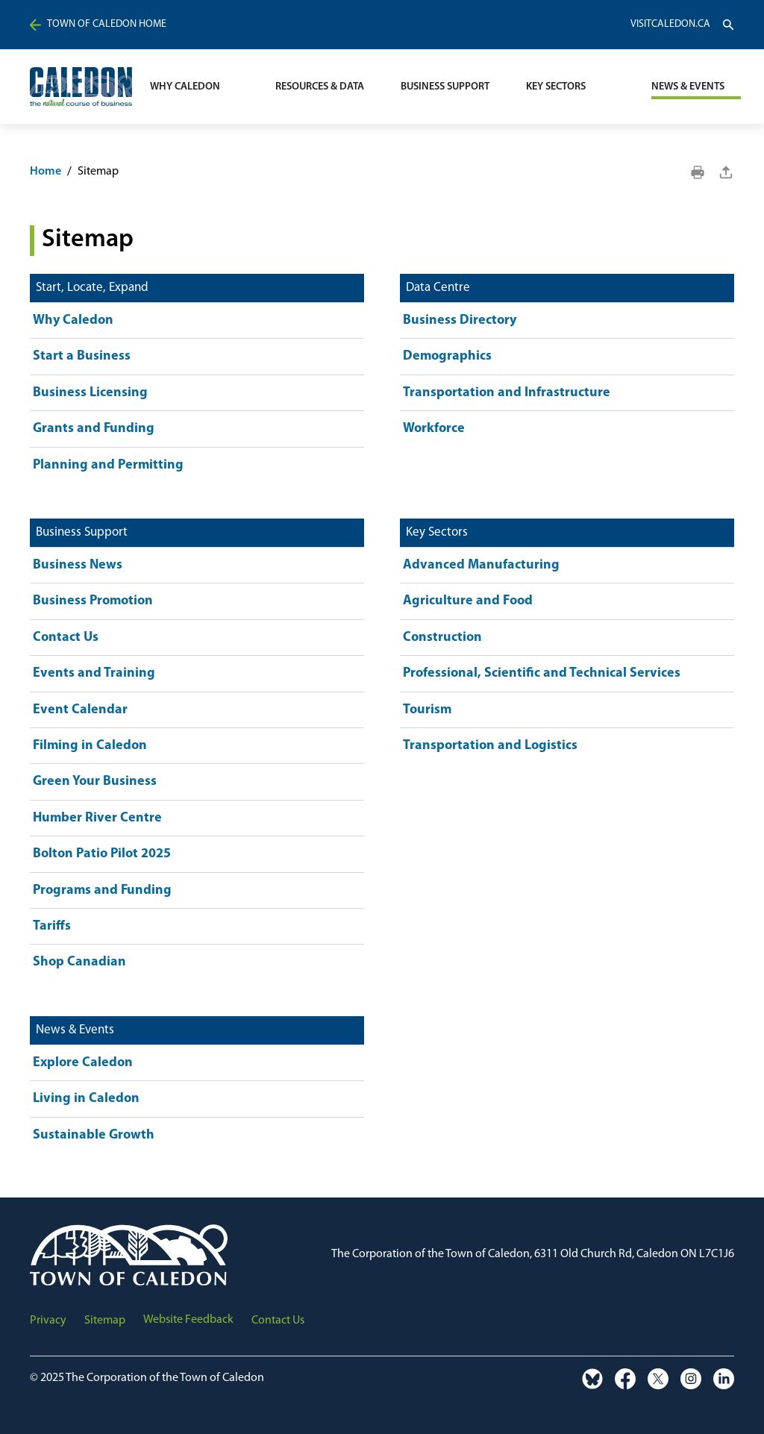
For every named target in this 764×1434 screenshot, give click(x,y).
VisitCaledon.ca (670, 24)
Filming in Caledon (90, 746)
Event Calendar (80, 710)
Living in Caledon (86, 1099)
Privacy (48, 1321)
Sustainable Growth (93, 1135)
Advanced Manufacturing (481, 565)
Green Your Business (95, 781)
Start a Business (82, 356)
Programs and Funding (102, 890)
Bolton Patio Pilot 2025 (102, 854)
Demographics (447, 356)
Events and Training (94, 673)
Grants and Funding (93, 429)
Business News (77, 565)
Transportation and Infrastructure (506, 393)
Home (45, 172)
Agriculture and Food (468, 601)
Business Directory (459, 320)
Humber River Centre (97, 818)
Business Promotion (93, 601)
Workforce (434, 429)
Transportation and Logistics (490, 746)
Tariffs (52, 926)
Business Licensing (90, 393)
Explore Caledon (83, 1063)
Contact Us (65, 637)
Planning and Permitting (108, 465)
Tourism (427, 710)
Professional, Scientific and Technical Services (541, 673)
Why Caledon (73, 320)
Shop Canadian (79, 962)
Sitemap (104, 1321)
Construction (442, 637)
